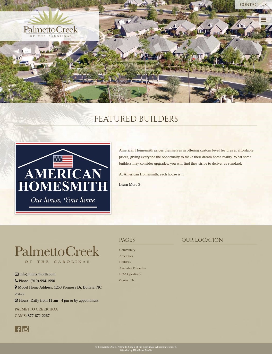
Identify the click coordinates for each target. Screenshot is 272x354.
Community (127, 250)
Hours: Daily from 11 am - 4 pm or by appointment (56, 300)
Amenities (126, 256)
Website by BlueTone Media (136, 350)
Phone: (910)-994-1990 (35, 281)
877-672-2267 (39, 316)
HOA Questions (130, 274)
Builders (125, 262)
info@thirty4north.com (35, 274)
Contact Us (253, 4)
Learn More (130, 184)
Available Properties (133, 268)
